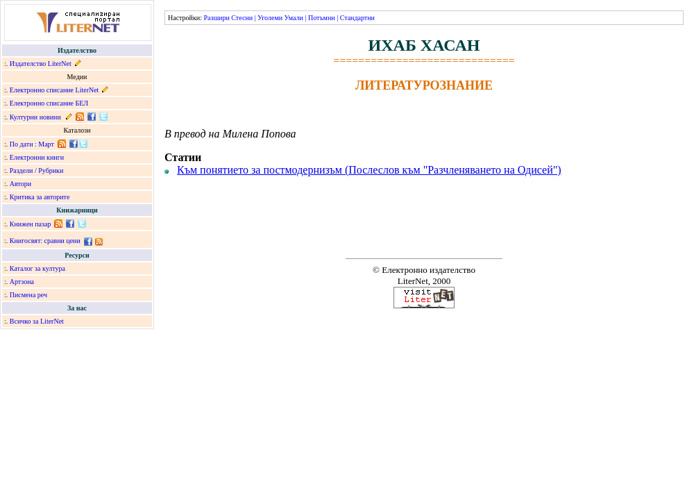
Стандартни (357, 18)
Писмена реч (28, 295)
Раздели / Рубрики (37, 170)
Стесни (242, 18)
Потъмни (321, 18)
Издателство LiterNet (40, 63)
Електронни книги (37, 157)
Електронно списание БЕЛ (49, 103)
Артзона (22, 281)
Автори (20, 184)
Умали (294, 18)
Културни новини (35, 117)
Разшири (216, 18)
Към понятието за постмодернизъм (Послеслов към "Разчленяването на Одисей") (369, 170)
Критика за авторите (40, 197)
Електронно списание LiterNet (54, 90)
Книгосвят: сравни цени (45, 240)
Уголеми (269, 18)
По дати (21, 144)
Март (46, 144)
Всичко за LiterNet (37, 321)
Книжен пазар (30, 224)
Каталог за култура (37, 268)
